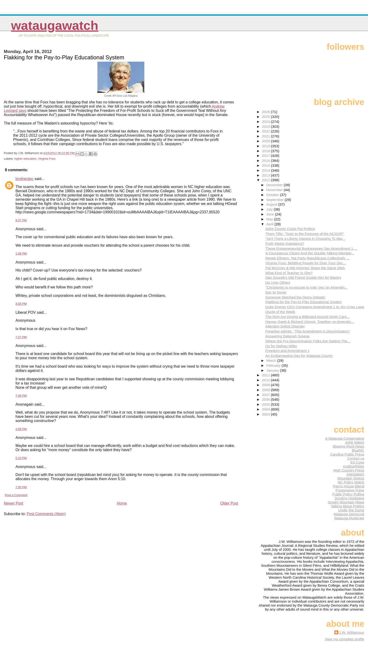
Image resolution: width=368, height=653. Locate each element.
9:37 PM (21, 220)
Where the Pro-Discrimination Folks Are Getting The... (307, 341)
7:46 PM (21, 395)
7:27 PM (21, 337)
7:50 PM (21, 487)
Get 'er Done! (276, 292)
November (275, 190)
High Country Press (348, 470)
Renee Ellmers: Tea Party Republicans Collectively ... (307, 258)
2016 (266, 160)
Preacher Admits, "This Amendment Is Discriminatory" (307, 331)
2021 (266, 136)
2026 (266, 112)
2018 (266, 151)
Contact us (355, 458)
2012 (266, 180)
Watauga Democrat (349, 514)
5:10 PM (21, 458)
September (275, 200)
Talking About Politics (347, 506)
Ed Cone (357, 462)
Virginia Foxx (47, 158)
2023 (266, 126)
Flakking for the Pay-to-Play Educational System (303, 302)
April (270, 224)
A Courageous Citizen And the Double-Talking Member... (309, 253)
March (271, 360)
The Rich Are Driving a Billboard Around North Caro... (307, 317)
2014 (266, 170)
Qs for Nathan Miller (281, 346)
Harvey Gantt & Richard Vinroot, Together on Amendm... (309, 322)
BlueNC (358, 450)
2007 (266, 395)
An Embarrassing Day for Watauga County (299, 356)
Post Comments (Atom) (46, 514)
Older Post (229, 503)
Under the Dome (351, 510)
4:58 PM (21, 304)
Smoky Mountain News (346, 502)
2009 (266, 385)
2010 (266, 380)
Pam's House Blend (348, 486)
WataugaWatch (54, 25)
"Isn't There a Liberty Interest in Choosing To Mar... (305, 239)
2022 (266, 131)
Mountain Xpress (350, 478)
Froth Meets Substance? (284, 243)
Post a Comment (16, 495)
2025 (266, 117)
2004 (266, 409)
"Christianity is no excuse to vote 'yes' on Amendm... (306, 287)
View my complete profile (344, 639)
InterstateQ (355, 474)
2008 (266, 390)
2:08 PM (21, 429)
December (275, 185)
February (274, 365)
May (270, 219)
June (270, 214)
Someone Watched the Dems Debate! (295, 297)
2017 (266, 156)
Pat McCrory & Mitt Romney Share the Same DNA (305, 268)
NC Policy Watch (351, 482)
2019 (266, 146)
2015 (266, 165)
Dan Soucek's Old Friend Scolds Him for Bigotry (303, 277)
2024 (266, 122)
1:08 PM (21, 253)
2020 (266, 141)
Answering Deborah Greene (287, 336)
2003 (266, 414)
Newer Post (13, 503)
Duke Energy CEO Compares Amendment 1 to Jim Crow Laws (314, 307)
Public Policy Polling (348, 494)
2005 (266, 404)
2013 (266, 175)
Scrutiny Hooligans (349, 498)
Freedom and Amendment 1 (287, 351)
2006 (266, 399)
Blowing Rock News (348, 446)
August (272, 204)
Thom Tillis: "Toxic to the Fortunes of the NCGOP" (304, 234)
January (273, 370)
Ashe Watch (354, 442)
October (273, 195)
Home (122, 503)
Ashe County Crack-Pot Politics (290, 229)
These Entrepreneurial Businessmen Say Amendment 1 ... (311, 248)
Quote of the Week (280, 312)
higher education (25, 158)
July (270, 209)
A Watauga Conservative (344, 438)
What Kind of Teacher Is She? (289, 273)
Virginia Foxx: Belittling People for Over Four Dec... (305, 263)
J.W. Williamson (351, 632)
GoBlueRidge (353, 466)
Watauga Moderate (349, 518)
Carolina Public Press (347, 454)
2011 (266, 375)
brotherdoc (24, 179)
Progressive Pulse (350, 490)
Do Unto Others (277, 282)
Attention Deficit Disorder (285, 326)
